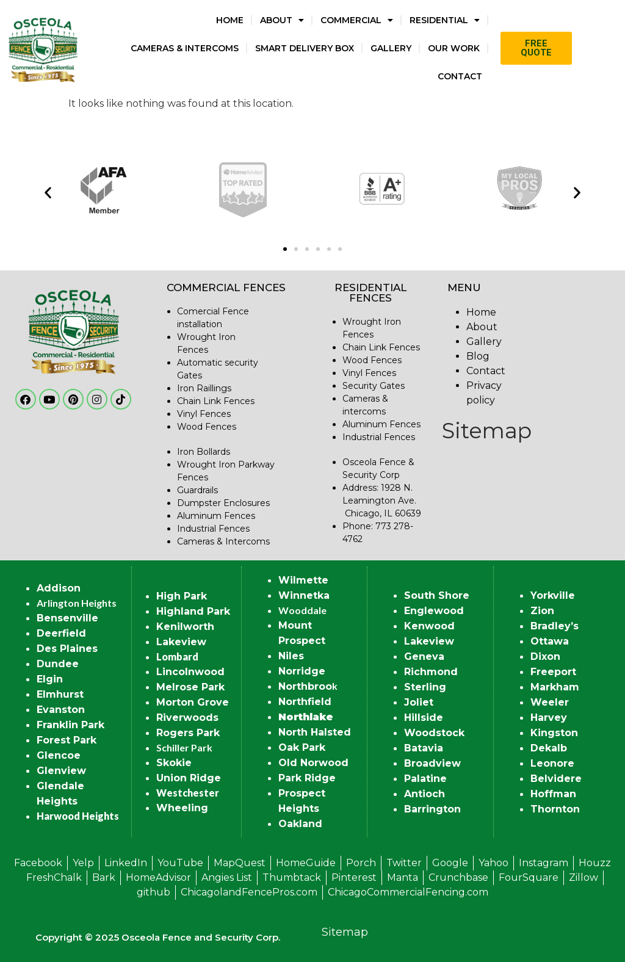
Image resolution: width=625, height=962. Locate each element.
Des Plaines (67, 648)
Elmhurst (60, 694)
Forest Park (66, 740)
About (282, 20)
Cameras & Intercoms (185, 48)
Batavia (423, 748)
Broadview (432, 763)
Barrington (432, 809)
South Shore (436, 595)
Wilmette (303, 580)
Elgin (50, 679)
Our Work (454, 48)
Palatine (425, 778)
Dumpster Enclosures (223, 502)
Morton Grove (192, 702)
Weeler (549, 702)
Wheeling (182, 808)
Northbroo (305, 686)
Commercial (356, 20)
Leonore (552, 763)
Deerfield (61, 633)
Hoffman (553, 794)
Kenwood (429, 626)
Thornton (555, 809)
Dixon (545, 656)
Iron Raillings (204, 388)
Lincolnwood (190, 672)
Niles (291, 656)
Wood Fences (206, 426)
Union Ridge (188, 778)
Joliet (418, 702)
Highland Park (193, 611)
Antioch (424, 794)
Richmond (431, 672)
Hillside (423, 717)
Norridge (301, 671)
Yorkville (552, 595)
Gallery (390, 48)
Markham (554, 687)
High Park (181, 596)
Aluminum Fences (216, 515)
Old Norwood (313, 763)
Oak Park (301, 747)
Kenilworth (185, 626)
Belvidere (556, 778)
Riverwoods (187, 717)
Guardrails (197, 490)
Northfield (304, 701)
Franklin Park (70, 725)
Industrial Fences (213, 528)
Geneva (424, 656)
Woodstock (434, 733)
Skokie (174, 763)
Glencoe (59, 755)
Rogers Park (188, 733)
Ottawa (549, 641)
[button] (48, 192)
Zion (542, 611)
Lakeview (181, 642)
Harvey (548, 717)
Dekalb (548, 748)
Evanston (61, 709)
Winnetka (304, 595)
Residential (445, 20)
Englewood (434, 611)
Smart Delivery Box (304, 48)
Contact (460, 76)
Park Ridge (307, 778)
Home (230, 20)
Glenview (61, 770)
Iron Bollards (203, 451)
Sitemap (487, 431)
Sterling (425, 687)
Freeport (553, 672)
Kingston (554, 733)
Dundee (58, 664)
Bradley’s (554, 626)
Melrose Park (190, 687)
